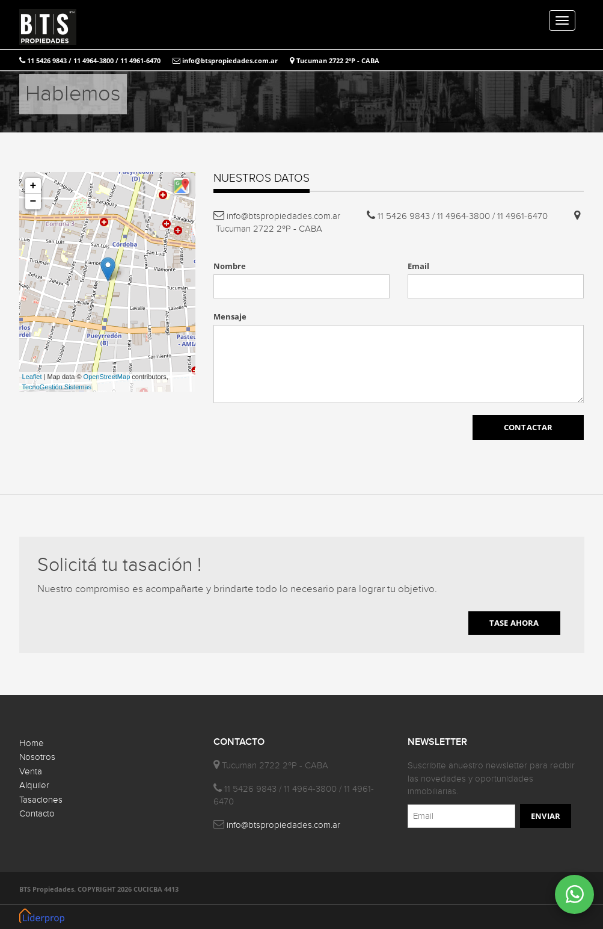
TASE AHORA (514, 622)
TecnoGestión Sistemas (57, 386)
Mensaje (229, 316)
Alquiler (34, 785)
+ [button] (33, 186)
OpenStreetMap (107, 376)
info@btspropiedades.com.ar (225, 60)
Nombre (229, 266)
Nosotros (37, 757)
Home (31, 743)
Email (418, 266)
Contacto (37, 814)
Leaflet (32, 376)
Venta (30, 772)
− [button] (33, 201)
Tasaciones (41, 800)
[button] (181, 186)
